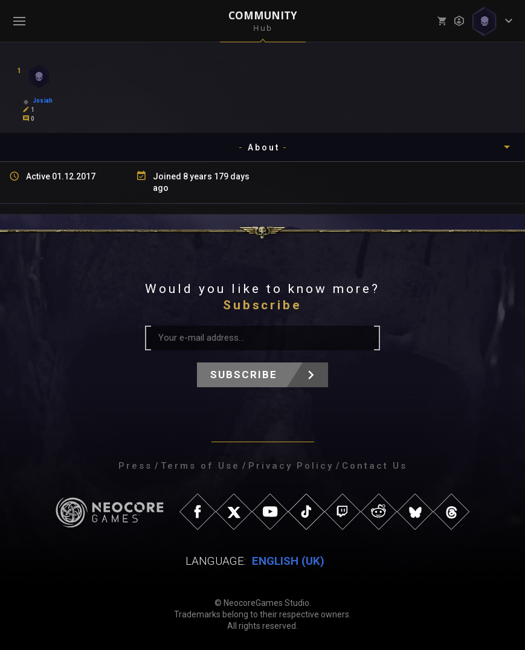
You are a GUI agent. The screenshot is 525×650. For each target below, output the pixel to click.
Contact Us (374, 465)
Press (135, 465)
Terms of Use (200, 465)
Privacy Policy (290, 465)
